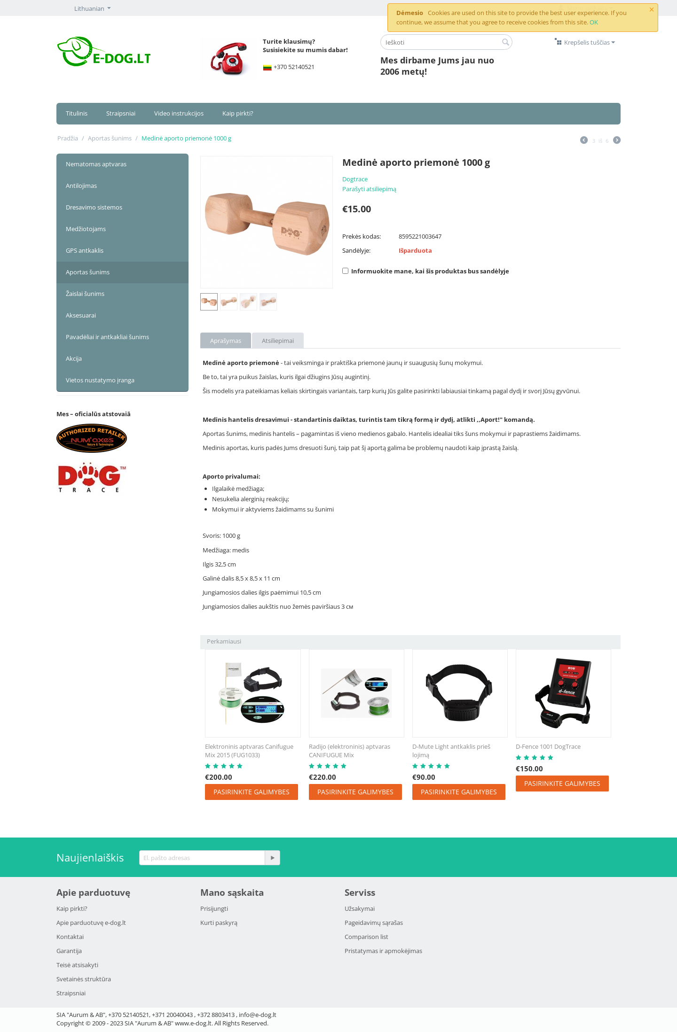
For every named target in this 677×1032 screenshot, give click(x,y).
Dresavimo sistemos (94, 207)
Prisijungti (214, 908)
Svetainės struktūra (83, 979)
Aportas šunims (110, 138)
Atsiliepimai (278, 340)
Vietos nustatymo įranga (100, 380)
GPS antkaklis (84, 250)
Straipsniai (120, 113)
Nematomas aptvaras (96, 164)
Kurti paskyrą (218, 922)
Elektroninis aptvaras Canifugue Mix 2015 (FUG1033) (249, 750)
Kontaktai (70, 936)
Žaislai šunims (85, 293)
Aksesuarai (81, 315)
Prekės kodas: (361, 236)
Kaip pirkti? (237, 113)
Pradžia (67, 138)
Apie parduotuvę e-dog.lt (91, 922)
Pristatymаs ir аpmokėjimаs (383, 951)
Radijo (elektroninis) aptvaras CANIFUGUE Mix (349, 750)
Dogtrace (355, 179)
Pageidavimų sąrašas (374, 922)
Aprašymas (225, 340)
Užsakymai (360, 908)
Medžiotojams (86, 229)
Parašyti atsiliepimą (369, 189)
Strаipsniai (71, 993)
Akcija (74, 358)
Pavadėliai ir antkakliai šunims (107, 337)
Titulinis (76, 113)
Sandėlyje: (356, 250)
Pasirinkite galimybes (251, 791)
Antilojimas (81, 185)
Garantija (69, 951)
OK (594, 22)
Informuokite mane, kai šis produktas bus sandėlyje (425, 271)
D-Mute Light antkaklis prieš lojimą (451, 750)
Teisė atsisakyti (77, 965)
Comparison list (366, 936)
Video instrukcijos (179, 113)
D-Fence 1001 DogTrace (548, 746)
